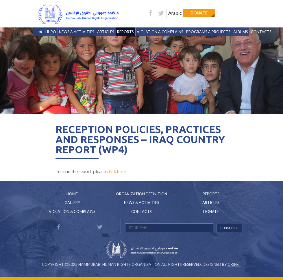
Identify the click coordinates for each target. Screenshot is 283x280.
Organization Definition (141, 194)
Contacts (261, 31)
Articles (105, 31)
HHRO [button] (50, 31)
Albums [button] (240, 31)
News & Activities (76, 31)
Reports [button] (125, 31)
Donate (199, 12)
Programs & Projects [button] (208, 31)
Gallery (72, 202)
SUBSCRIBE (229, 228)
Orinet (234, 264)
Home (72, 194)
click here (116, 171)
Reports (211, 194)
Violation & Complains (160, 31)
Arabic (175, 13)
